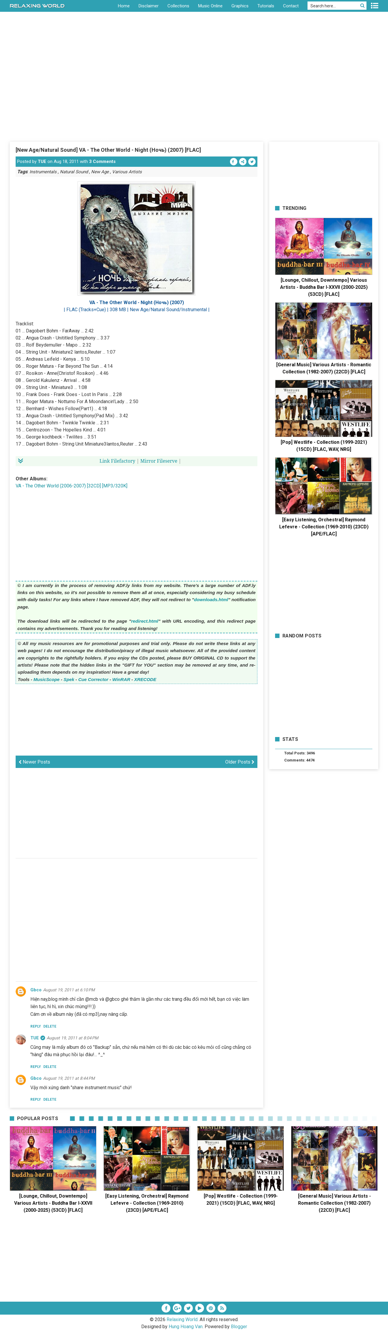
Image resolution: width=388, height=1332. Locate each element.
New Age (100, 171)
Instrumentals (43, 171)
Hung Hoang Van (186, 1326)
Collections (178, 6)
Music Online (210, 6)
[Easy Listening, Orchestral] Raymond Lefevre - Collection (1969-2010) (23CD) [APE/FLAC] (324, 527)
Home (124, 6)
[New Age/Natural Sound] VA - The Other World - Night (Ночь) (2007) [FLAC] (108, 150)
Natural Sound (74, 171)
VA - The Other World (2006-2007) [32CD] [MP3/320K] (71, 486)
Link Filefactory (117, 461)
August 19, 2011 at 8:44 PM (69, 1078)
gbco (36, 990)
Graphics (240, 6)
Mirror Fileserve (158, 461)
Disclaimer (149, 6)
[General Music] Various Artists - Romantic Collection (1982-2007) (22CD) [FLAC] (334, 1203)
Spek (69, 679)
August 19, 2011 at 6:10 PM (69, 990)
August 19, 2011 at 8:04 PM (72, 1038)
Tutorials (265, 6)
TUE (42, 161)
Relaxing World (182, 1319)
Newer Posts (34, 762)
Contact (291, 6)
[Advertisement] (194, 97)
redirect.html (144, 621)
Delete (49, 1026)
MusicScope (46, 679)
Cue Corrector (93, 679)
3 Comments (102, 161)
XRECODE (145, 679)
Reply (35, 1026)
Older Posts (239, 762)
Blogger (239, 1326)
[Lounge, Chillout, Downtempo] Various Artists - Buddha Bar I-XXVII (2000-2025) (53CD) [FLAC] (324, 287)
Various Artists (127, 171)
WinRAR (121, 679)
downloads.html (211, 599)
